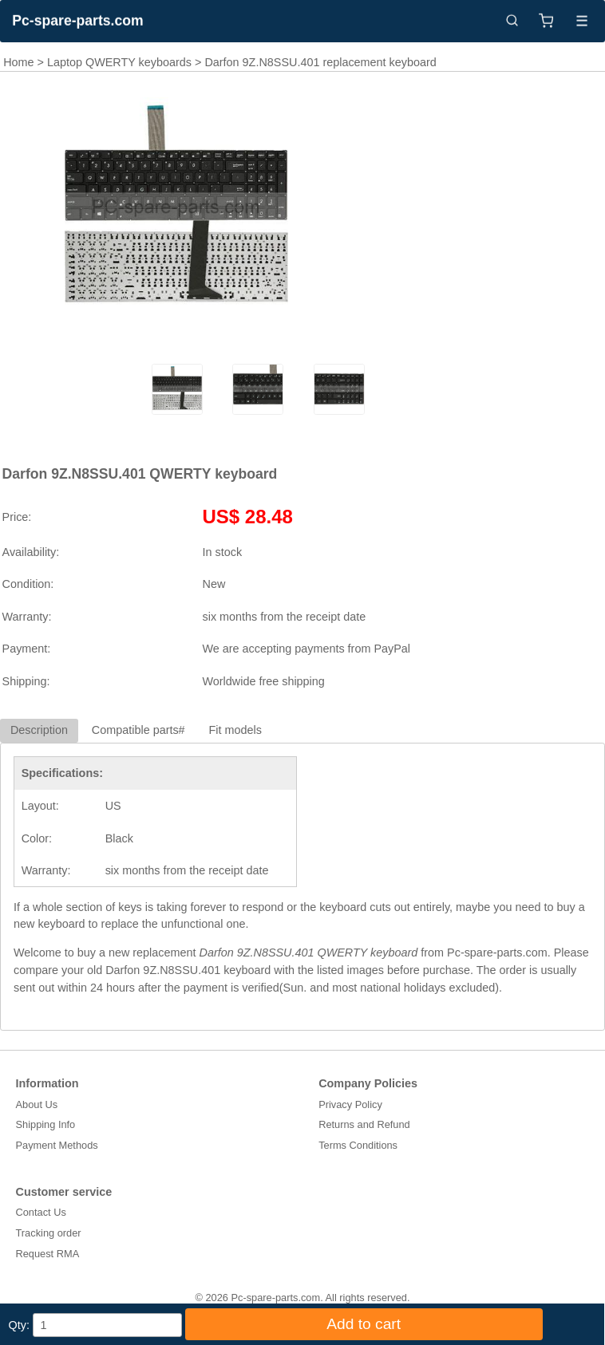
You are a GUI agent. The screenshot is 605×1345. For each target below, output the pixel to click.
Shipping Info (46, 1124)
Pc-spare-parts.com (77, 21)
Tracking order (48, 1233)
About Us (37, 1104)
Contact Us (41, 1212)
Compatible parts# (138, 730)
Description (39, 730)
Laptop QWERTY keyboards (119, 62)
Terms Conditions (357, 1145)
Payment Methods (57, 1145)
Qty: (19, 1325)
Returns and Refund (364, 1124)
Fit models (235, 730)
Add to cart (363, 1323)
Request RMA (48, 1254)
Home (18, 62)
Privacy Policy (350, 1104)
